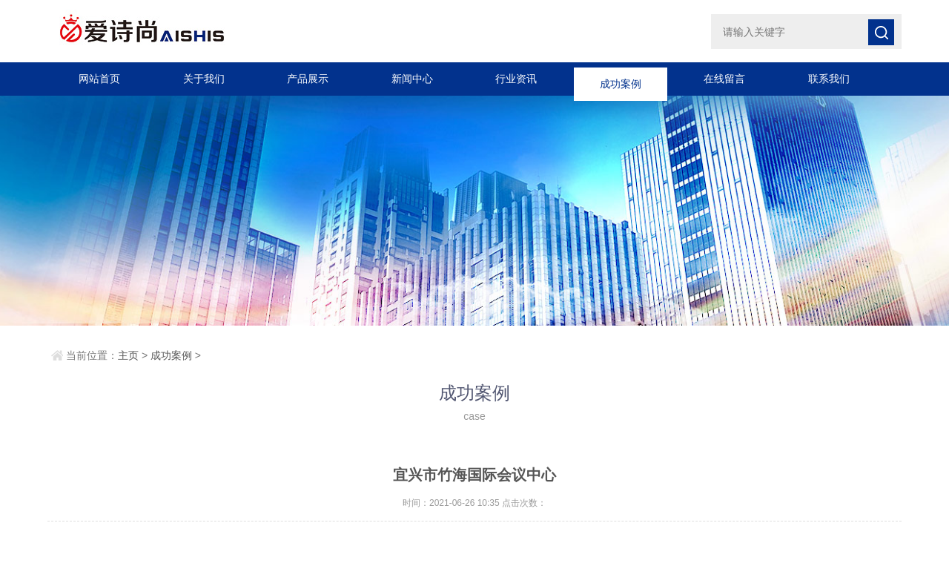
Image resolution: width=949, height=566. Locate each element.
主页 (128, 355)
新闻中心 (412, 79)
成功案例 (620, 79)
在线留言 (724, 79)
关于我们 (204, 79)
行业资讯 (516, 79)
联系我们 (829, 79)
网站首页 (99, 79)
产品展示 (307, 79)
